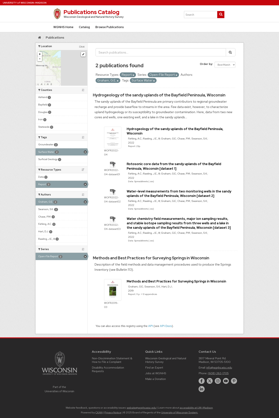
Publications (55, 37)
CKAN (98, 412)
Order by (206, 64)
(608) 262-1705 (218, 373)
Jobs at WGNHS (155, 373)
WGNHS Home (63, 27)
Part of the (59, 389)
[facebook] (202, 381)
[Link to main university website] (59, 375)
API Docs (166, 326)
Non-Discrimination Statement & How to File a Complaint (112, 360)
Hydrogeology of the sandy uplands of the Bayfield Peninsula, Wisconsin (159, 95)
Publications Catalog (91, 12)
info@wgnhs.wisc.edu (219, 367)
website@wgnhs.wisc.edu (141, 407)
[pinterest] (234, 381)
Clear (82, 46)
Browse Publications (109, 27)
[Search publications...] (161, 52)
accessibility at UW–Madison (196, 407)
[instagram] (218, 381)
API (150, 326)
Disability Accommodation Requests (108, 369)
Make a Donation (155, 379)
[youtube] (226, 381)
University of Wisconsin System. (179, 412)
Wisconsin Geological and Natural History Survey (165, 360)
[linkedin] (202, 389)
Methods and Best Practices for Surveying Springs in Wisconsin (151, 258)
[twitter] (210, 381)
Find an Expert (154, 367)
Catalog (84, 27)
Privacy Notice (112, 412)
